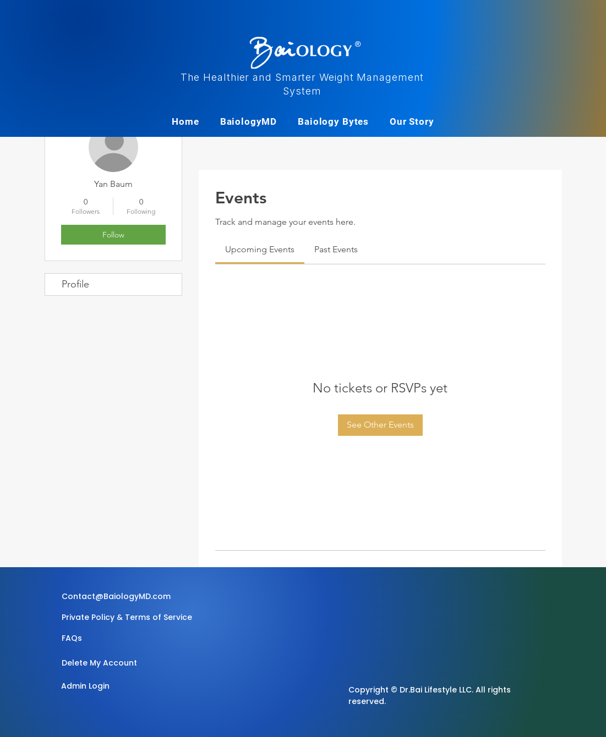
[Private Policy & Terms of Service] (127, 617)
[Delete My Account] (101, 663)
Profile (75, 284)
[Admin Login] (100, 686)
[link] (259, 249)
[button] (125, 638)
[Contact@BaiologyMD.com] (118, 597)
